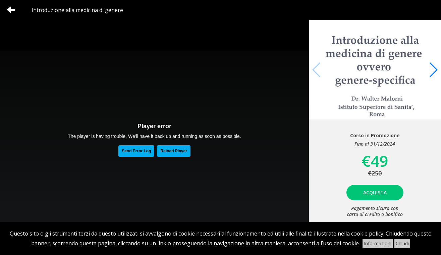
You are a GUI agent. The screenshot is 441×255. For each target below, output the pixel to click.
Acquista (375, 192)
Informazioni (377, 243)
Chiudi (402, 243)
